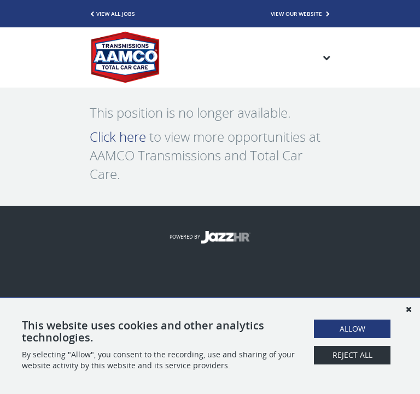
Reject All (352, 355)
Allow (352, 328)
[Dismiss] (408, 309)
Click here (118, 137)
